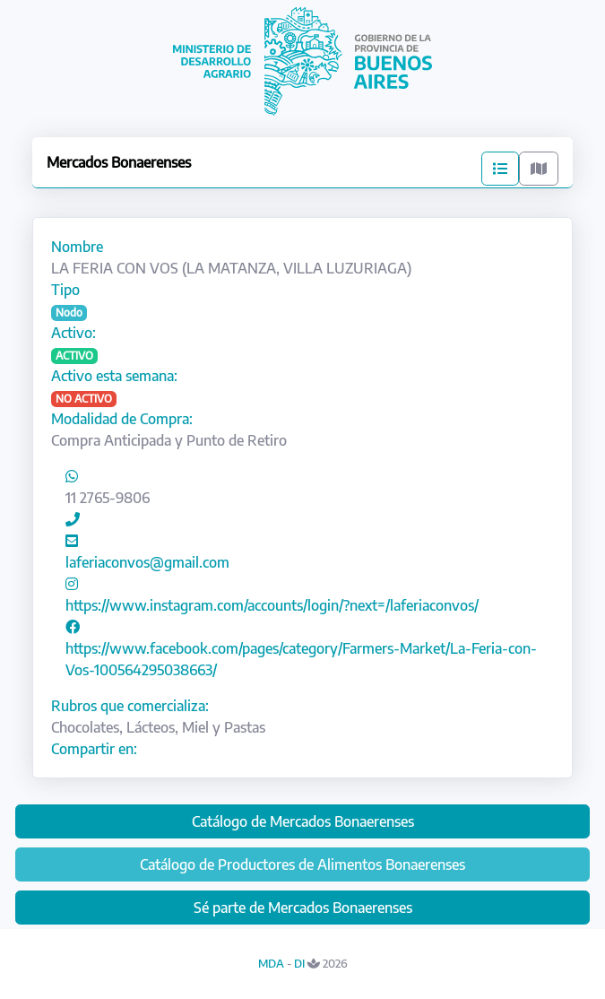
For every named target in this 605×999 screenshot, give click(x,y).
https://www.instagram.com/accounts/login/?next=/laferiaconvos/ (272, 605)
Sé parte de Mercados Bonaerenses (303, 907)
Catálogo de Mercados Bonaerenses (303, 821)
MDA (271, 963)
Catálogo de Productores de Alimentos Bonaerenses (302, 864)
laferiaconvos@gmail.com (147, 562)
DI (299, 963)
